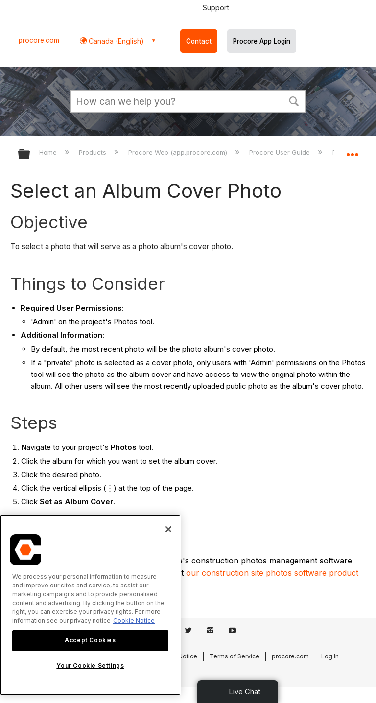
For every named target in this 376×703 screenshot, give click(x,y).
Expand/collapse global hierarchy (30, 154)
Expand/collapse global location (352, 151)
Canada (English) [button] (115, 41)
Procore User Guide (280, 152)
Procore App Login (261, 41)
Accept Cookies (90, 640)
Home (49, 152)
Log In (330, 656)
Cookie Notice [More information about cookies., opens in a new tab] (134, 620)
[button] (294, 100)
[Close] (168, 529)
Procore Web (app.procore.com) (178, 152)
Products (93, 152)
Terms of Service (234, 656)
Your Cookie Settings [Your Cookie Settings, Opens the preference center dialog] (90, 665)
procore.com (39, 40)
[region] (90, 605)
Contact (199, 41)
